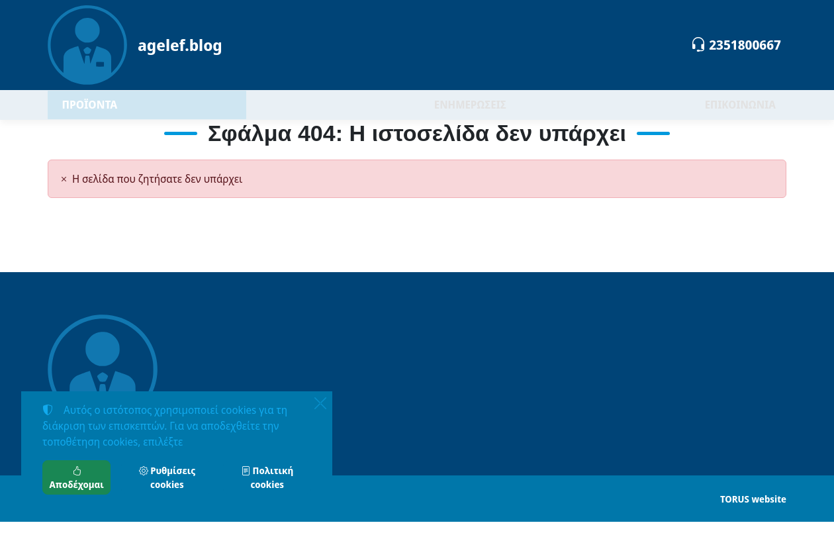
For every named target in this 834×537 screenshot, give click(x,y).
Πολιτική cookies (267, 477)
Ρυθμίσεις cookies (167, 477)
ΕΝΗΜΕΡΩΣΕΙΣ (470, 112)
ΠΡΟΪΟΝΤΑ (124, 112)
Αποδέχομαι (77, 477)
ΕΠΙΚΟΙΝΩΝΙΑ (740, 112)
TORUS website (753, 514)
